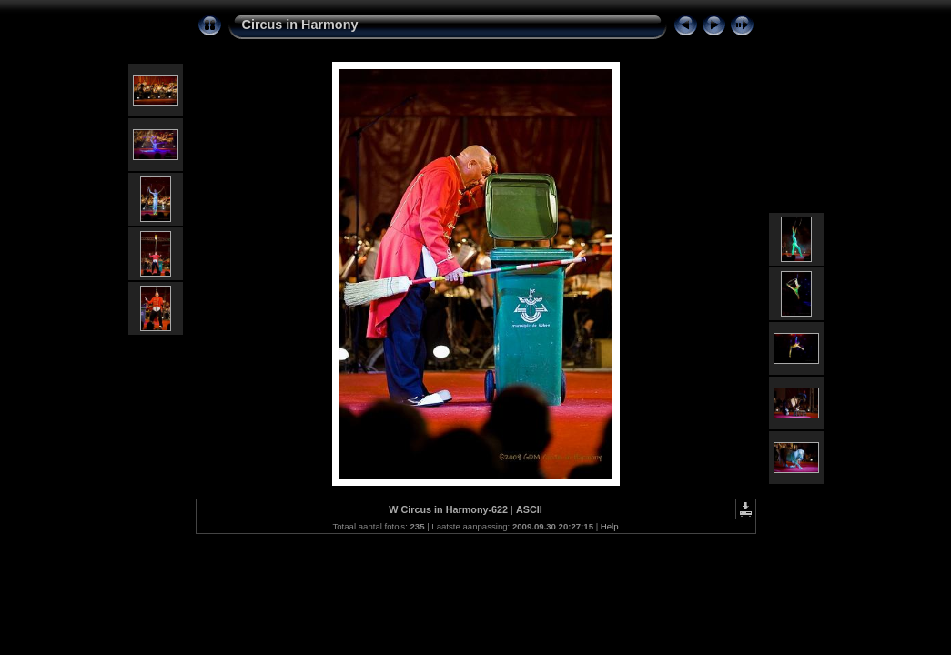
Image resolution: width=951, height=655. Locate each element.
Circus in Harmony (300, 24)
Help (610, 526)
